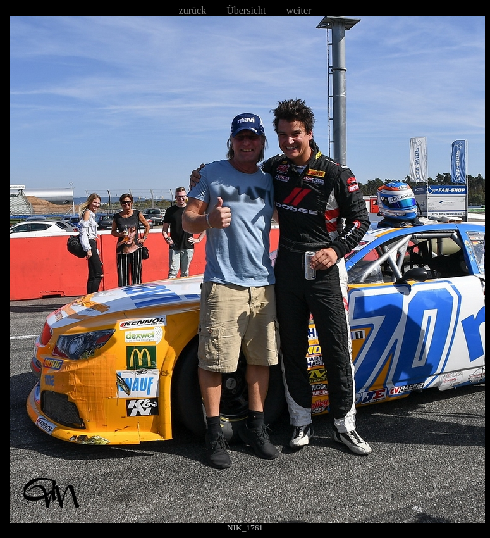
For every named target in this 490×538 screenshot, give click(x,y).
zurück (193, 10)
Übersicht (246, 10)
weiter (298, 10)
